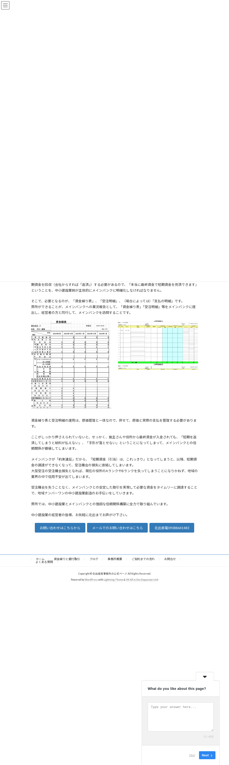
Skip (192, 755)
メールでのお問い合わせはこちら (117, 528)
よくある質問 (44, 562)
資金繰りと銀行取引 (67, 559)
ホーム (40, 559)
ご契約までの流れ (143, 559)
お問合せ (170, 559)
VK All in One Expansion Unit (142, 579)
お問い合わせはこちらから (60, 528)
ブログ (93, 559)
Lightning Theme (113, 579)
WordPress (91, 579)
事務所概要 (115, 559)
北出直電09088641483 (172, 528)
